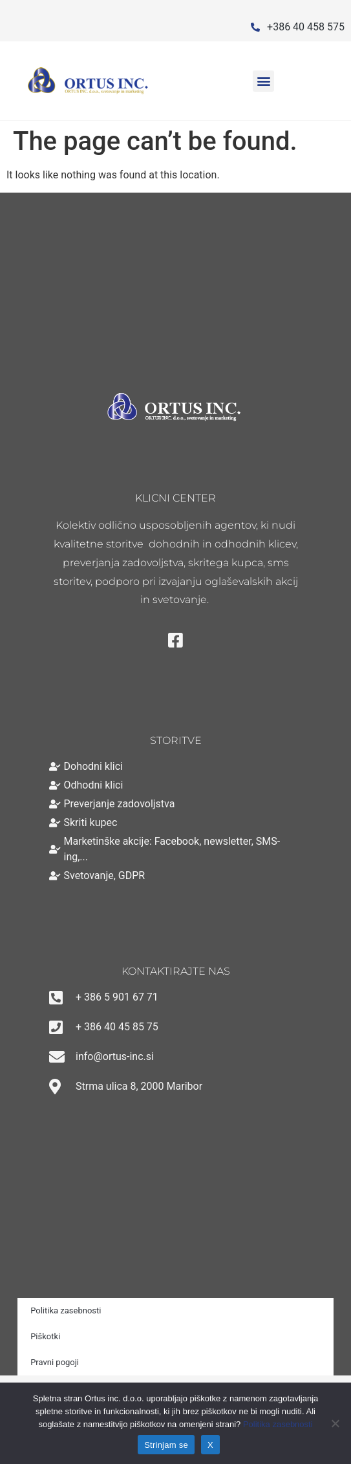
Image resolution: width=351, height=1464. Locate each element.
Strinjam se (166, 1445)
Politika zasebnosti (65, 1310)
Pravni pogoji (54, 1362)
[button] (263, 81)
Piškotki (45, 1336)
